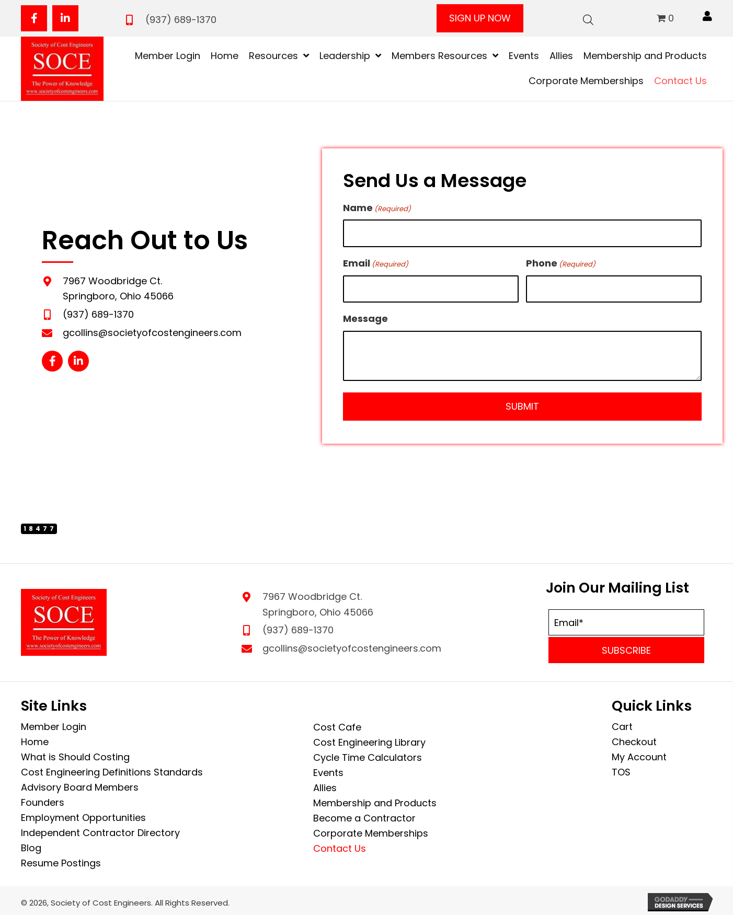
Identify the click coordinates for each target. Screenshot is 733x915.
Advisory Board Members (80, 784)
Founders (42, 799)
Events (328, 770)
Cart (622, 724)
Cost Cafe (337, 724)
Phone (560, 261)
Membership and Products (375, 800)
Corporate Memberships (370, 830)
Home (35, 739)
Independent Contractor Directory (100, 830)
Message (365, 315)
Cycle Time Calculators (367, 754)
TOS (621, 769)
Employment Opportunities (83, 814)
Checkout (634, 739)
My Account (639, 754)
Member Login (53, 724)
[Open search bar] (588, 18)
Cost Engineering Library (369, 739)
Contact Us (339, 845)
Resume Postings (61, 860)
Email (375, 261)
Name (377, 207)
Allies (325, 785)
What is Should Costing (75, 754)
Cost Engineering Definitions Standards (112, 769)
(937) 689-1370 (180, 19)
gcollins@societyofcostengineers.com (152, 331)
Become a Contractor (364, 815)
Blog (31, 845)
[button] (34, 18)
